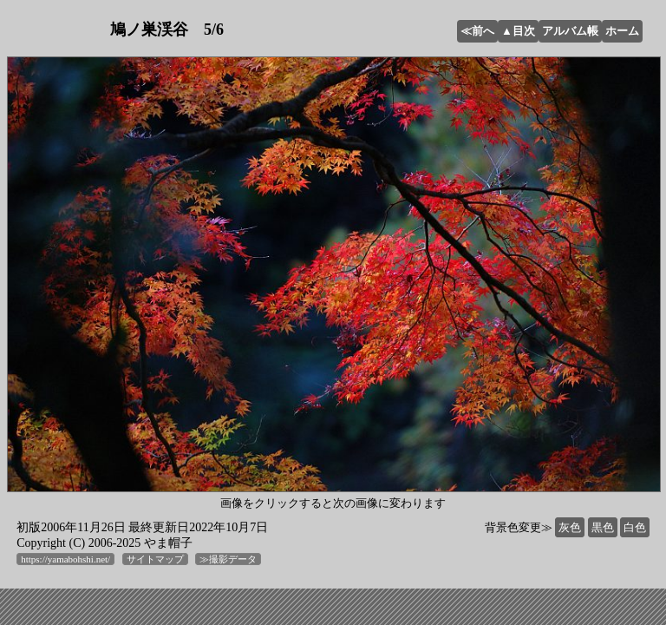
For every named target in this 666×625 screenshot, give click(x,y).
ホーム (622, 30)
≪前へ (477, 30)
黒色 (602, 527)
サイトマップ (155, 559)
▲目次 (518, 30)
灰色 (569, 527)
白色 (635, 527)
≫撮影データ (228, 559)
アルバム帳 (570, 30)
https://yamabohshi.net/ (65, 559)
